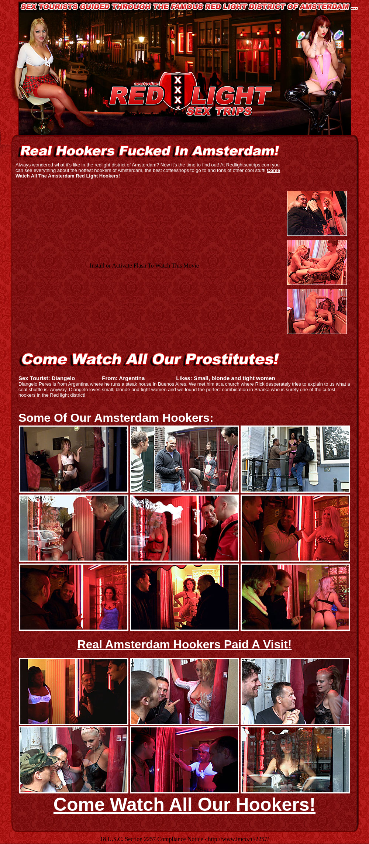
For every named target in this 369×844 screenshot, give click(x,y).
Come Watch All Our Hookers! (184, 804)
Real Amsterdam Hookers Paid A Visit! (184, 644)
